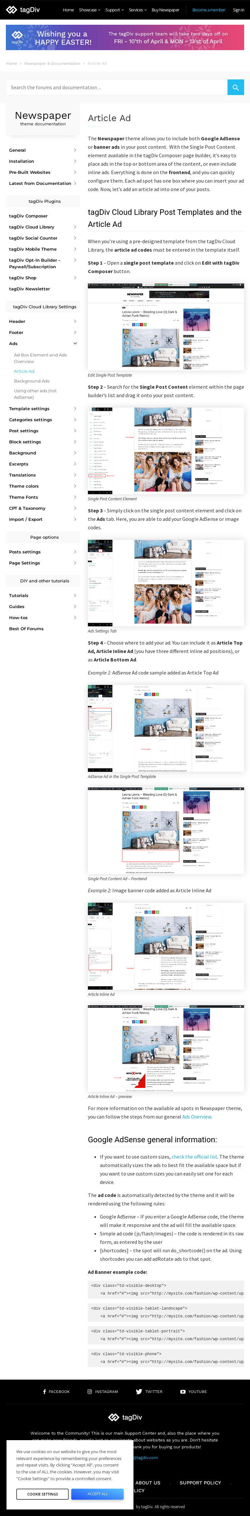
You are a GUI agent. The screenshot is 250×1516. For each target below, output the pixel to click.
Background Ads (31, 380)
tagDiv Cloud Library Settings (44, 306)
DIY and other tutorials (44, 580)
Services (137, 10)
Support (114, 10)
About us (147, 1483)
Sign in (238, 10)
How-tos (18, 617)
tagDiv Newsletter (29, 288)
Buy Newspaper (165, 10)
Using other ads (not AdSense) (35, 394)
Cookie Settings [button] (42, 1494)
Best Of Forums (26, 628)
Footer (16, 332)
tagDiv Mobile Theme (33, 249)
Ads (13, 343)
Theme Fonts (23, 497)
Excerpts (18, 463)
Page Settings (24, 562)
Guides (16, 606)
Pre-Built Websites (29, 172)
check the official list (194, 1156)
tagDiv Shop (22, 277)
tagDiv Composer (28, 215)
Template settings (29, 408)
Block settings (25, 441)
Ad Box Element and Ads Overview (40, 358)
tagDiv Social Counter (33, 238)
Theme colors (24, 486)
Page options (44, 537)
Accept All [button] (98, 1493)
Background (22, 452)
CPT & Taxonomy (27, 508)
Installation (21, 161)
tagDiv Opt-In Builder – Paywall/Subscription (35, 263)
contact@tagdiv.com (137, 1457)
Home (68, 10)
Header (17, 321)
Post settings (23, 430)
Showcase (89, 10)
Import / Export (26, 519)
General (17, 150)
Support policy (200, 1483)
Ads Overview (196, 1116)
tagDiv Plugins (45, 201)
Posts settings (25, 551)
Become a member (208, 10)
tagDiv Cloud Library (31, 226)
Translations (22, 475)
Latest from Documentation (40, 183)
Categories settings (30, 419)
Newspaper (43, 118)
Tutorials (18, 595)
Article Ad (24, 371)
